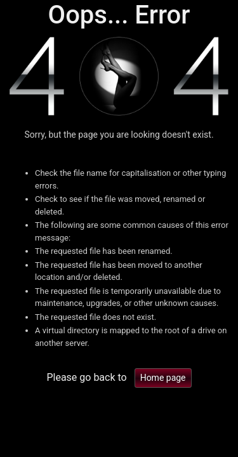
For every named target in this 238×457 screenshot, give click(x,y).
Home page (163, 378)
